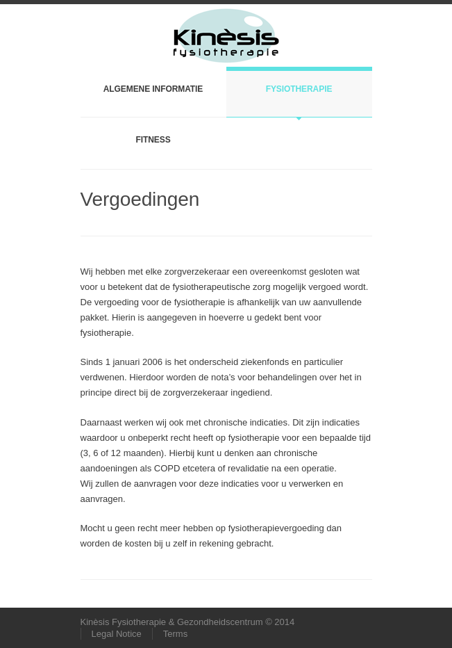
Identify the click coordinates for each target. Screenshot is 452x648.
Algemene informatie (153, 89)
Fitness (152, 140)
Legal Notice (117, 634)
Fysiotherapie (299, 89)
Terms (175, 634)
